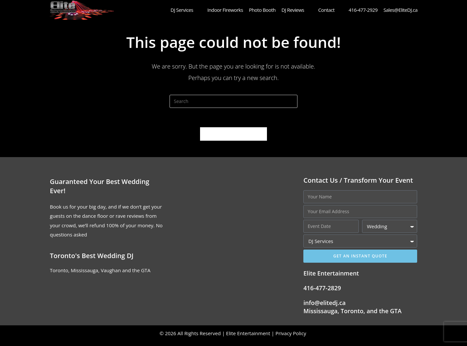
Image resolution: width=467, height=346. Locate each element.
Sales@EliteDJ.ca (400, 10)
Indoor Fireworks (225, 10)
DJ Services (186, 9)
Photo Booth (262, 10)
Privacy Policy (291, 338)
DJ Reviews (296, 9)
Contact (330, 9)
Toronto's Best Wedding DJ (91, 260)
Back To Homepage (233, 139)
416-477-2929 (363, 10)
